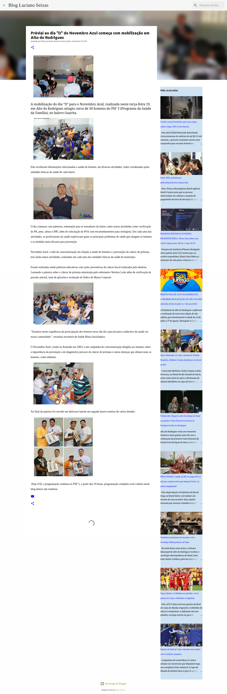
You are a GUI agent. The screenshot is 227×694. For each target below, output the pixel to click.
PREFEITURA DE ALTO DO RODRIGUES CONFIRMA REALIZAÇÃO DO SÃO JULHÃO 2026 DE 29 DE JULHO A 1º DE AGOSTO (181, 299)
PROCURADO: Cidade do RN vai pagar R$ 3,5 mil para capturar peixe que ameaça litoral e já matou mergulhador (180, 481)
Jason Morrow (120, 690)
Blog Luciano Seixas (28, 5)
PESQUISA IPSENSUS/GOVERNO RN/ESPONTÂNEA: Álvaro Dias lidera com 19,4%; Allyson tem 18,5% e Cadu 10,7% (179, 238)
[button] (32, 47)
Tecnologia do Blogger (113, 683)
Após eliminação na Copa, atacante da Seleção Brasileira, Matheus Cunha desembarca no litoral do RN (181, 360)
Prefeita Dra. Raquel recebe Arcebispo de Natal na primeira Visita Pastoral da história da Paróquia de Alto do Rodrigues (180, 421)
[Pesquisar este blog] (209, 5)
